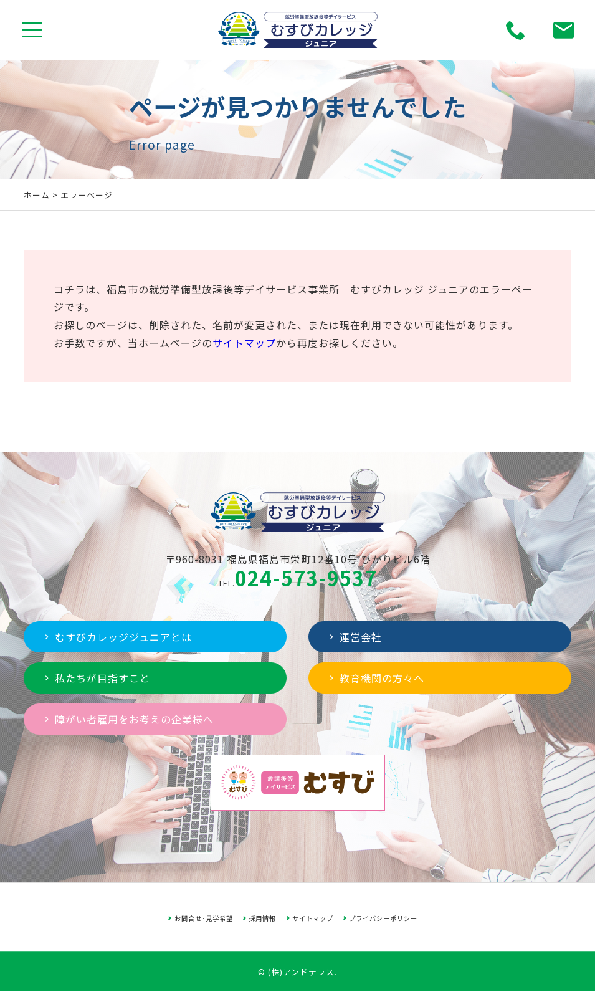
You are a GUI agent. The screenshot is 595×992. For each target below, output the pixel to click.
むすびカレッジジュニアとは (117, 636)
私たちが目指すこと (96, 677)
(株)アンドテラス (301, 972)
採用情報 (262, 918)
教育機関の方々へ (375, 677)
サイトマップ (244, 342)
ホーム (37, 195)
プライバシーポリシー (383, 918)
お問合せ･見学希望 (203, 918)
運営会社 (354, 636)
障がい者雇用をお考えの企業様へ (128, 719)
